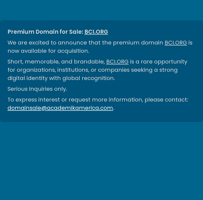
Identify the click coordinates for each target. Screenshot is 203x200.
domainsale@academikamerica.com (60, 108)
